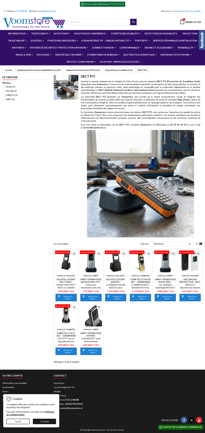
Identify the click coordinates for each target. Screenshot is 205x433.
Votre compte (12, 375)
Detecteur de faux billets (161, 33)
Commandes (8, 387)
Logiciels (36, 40)
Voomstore (102, 84)
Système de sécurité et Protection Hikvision (58, 47)
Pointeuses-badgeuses (61, 40)
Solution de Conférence (89, 33)
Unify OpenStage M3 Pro (90, 334)
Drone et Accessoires (158, 47)
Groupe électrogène (68, 54)
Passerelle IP (185, 47)
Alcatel (10, 86)
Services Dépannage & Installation (175, 40)
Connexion (176, 11)
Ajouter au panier (65, 297)
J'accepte (44, 421)
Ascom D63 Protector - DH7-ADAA (190, 282)
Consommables (129, 47)
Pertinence (173, 244)
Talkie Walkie (16, 40)
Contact (60, 375)
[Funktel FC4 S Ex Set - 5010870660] (140, 253)
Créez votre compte (192, 11)
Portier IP (141, 40)
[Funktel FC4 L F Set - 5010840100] (66, 306)
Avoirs (5, 391)
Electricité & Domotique (139, 54)
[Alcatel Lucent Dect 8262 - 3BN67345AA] (66, 253)
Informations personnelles (14, 383)
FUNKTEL (12, 95)
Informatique (16, 33)
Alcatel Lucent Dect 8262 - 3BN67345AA (66, 282)
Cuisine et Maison (103, 47)
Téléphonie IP (39, 33)
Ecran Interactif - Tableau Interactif (105, 40)
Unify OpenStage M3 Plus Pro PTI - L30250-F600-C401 (90, 282)
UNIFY (10, 99)
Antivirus (18, 47)
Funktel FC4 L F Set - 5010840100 (66, 334)
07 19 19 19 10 (178, 124)
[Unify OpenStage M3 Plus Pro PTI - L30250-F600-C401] (91, 253)
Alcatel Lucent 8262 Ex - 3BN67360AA (115, 282)
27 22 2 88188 (21, 11)
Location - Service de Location (119, 61)
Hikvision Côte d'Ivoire (174, 54)
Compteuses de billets (125, 33)
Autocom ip (61, 33)
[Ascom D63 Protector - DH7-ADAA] (190, 253)
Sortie (18, 421)
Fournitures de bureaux (102, 54)
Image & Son (23, 54)
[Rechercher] (102, 22)
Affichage (43, 54)
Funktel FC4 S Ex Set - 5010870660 (141, 280)
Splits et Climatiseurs (80, 61)
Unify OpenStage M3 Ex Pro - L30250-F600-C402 (165, 282)
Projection (190, 33)
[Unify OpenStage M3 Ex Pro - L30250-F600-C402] (165, 253)
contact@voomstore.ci (46, 11)
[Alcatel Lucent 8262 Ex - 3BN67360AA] (116, 253)
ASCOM (11, 91)
